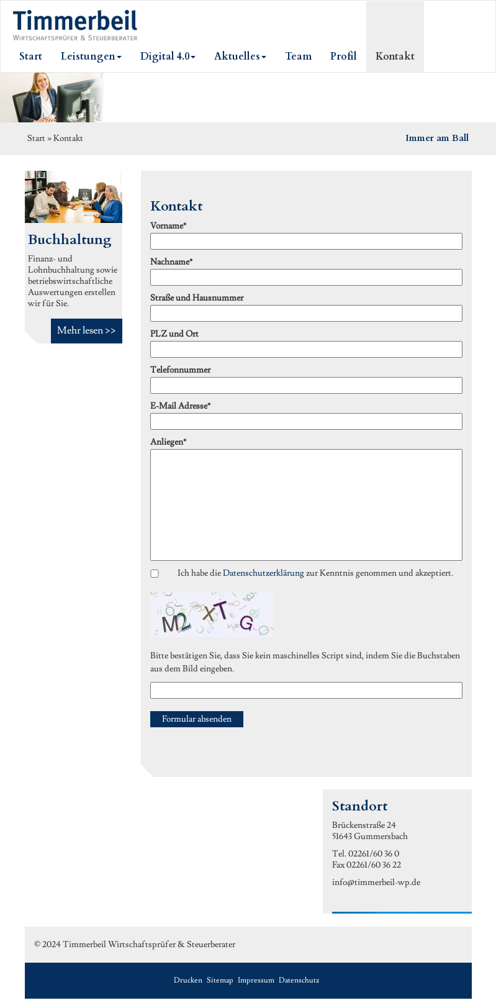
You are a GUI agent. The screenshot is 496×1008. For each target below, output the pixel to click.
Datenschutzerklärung (263, 573)
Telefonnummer (180, 370)
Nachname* (171, 262)
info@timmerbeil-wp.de (376, 882)
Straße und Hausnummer (196, 298)
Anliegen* (168, 442)
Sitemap (220, 980)
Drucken (188, 980)
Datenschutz (299, 980)
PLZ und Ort (174, 334)
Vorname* (168, 226)
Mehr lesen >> (86, 330)
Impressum (256, 980)
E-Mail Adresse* (180, 406)
